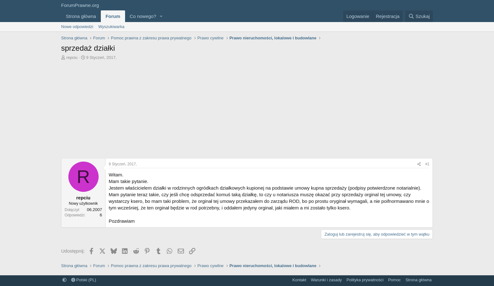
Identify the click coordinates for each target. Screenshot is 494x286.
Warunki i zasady (326, 279)
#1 (427, 164)
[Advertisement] (247, 111)
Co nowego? (143, 16)
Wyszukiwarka (111, 26)
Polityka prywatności (365, 279)
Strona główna (81, 16)
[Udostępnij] (419, 164)
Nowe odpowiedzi (77, 26)
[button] (161, 16)
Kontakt (299, 279)
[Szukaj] (419, 16)
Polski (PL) (83, 279)
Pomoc (394, 279)
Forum (113, 16)
